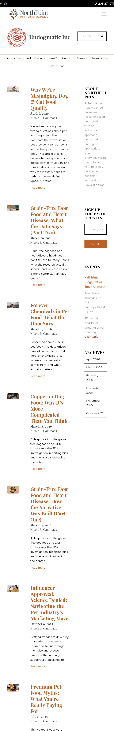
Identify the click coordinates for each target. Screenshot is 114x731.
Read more (37, 187)
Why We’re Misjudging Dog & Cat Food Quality (49, 98)
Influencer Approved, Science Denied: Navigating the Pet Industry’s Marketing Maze (49, 603)
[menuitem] (103, 14)
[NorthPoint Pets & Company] (28, 14)
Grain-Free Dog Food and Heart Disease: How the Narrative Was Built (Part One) (49, 504)
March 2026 (94, 367)
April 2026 (93, 359)
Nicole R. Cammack (43, 118)
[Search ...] (92, 36)
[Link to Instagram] (5, 3)
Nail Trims (91, 277)
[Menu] (103, 14)
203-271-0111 (106, 3)
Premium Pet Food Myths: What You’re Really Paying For (46, 698)
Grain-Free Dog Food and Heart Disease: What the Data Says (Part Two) (49, 220)
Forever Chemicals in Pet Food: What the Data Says (49, 314)
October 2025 (95, 413)
